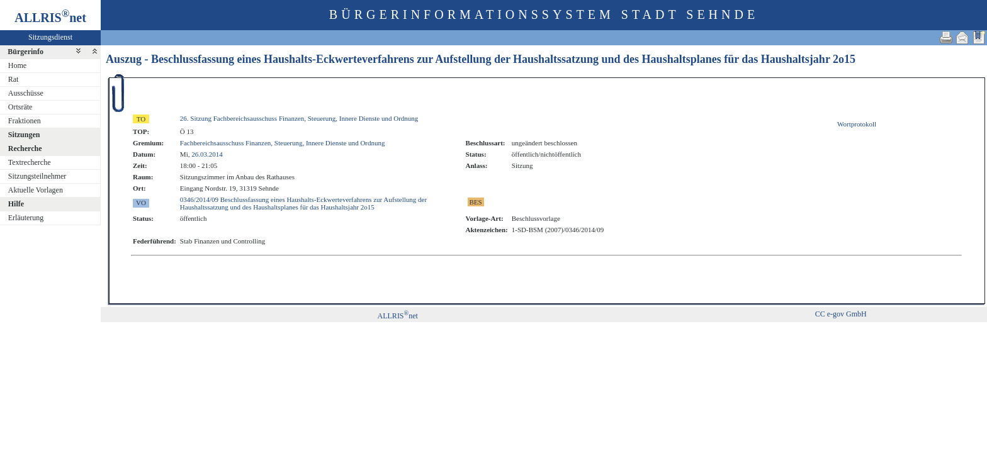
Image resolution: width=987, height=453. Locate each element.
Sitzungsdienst (50, 37)
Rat (13, 79)
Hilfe (16, 203)
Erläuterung (26, 217)
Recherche (25, 148)
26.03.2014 (207, 154)
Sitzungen (24, 134)
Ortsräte (20, 107)
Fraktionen (24, 120)
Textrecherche (29, 162)
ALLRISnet (398, 315)
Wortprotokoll (856, 124)
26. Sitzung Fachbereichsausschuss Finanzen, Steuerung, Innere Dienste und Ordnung (299, 118)
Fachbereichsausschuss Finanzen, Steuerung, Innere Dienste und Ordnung (282, 143)
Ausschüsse (25, 93)
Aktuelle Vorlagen (35, 190)
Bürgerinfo (25, 51)
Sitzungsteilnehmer (37, 176)
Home (17, 65)
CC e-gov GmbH (841, 314)
